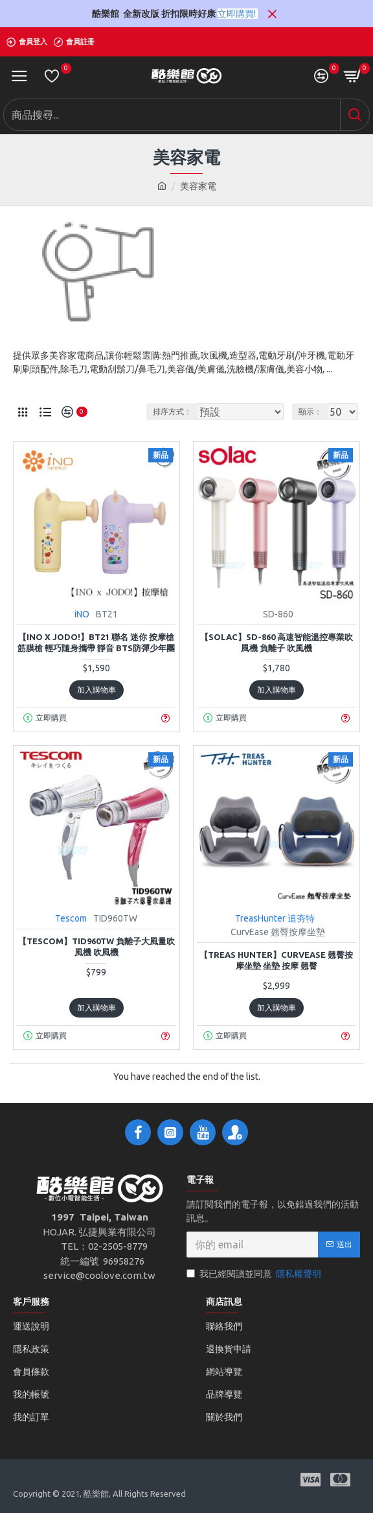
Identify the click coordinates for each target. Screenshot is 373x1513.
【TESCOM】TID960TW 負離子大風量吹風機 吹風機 (96, 946)
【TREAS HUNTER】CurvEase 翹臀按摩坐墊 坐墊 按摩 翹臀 (276, 960)
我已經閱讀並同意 (254, 1274)
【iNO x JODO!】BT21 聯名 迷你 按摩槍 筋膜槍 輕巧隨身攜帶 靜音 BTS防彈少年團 (96, 642)
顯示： (310, 411)
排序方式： (172, 411)
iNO (81, 614)
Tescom (71, 918)
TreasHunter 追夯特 (275, 918)
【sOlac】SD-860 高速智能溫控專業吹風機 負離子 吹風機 (276, 642)
